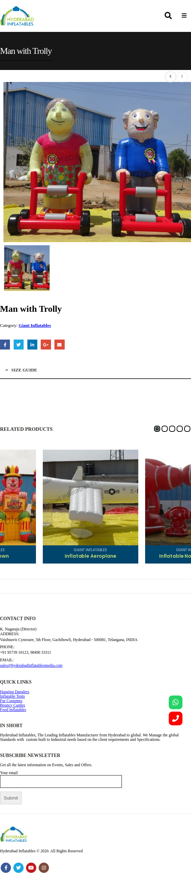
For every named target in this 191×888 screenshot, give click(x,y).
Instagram (44, 868)
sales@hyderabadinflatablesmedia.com (31, 665)
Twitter (19, 345)
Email (59, 345)
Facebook (5, 345)
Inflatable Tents (12, 696)
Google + (46, 345)
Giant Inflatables (35, 325)
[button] (157, 429)
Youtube (31, 868)
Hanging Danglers (14, 692)
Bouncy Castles (12, 705)
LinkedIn (32, 345)
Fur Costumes (11, 701)
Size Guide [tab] (24, 369)
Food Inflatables (13, 710)
